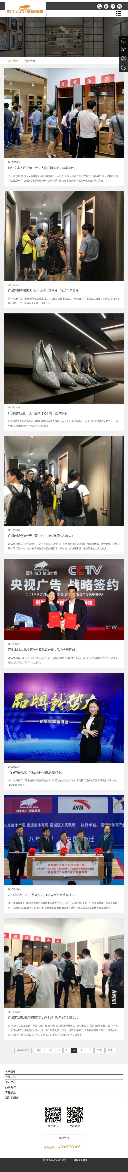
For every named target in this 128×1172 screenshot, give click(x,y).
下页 (99, 1050)
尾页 (110, 1050)
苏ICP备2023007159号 (54, 1160)
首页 (39, 1050)
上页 (50, 1050)
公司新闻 (13, 60)
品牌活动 (30, 60)
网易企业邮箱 (81, 1160)
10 (89, 1050)
